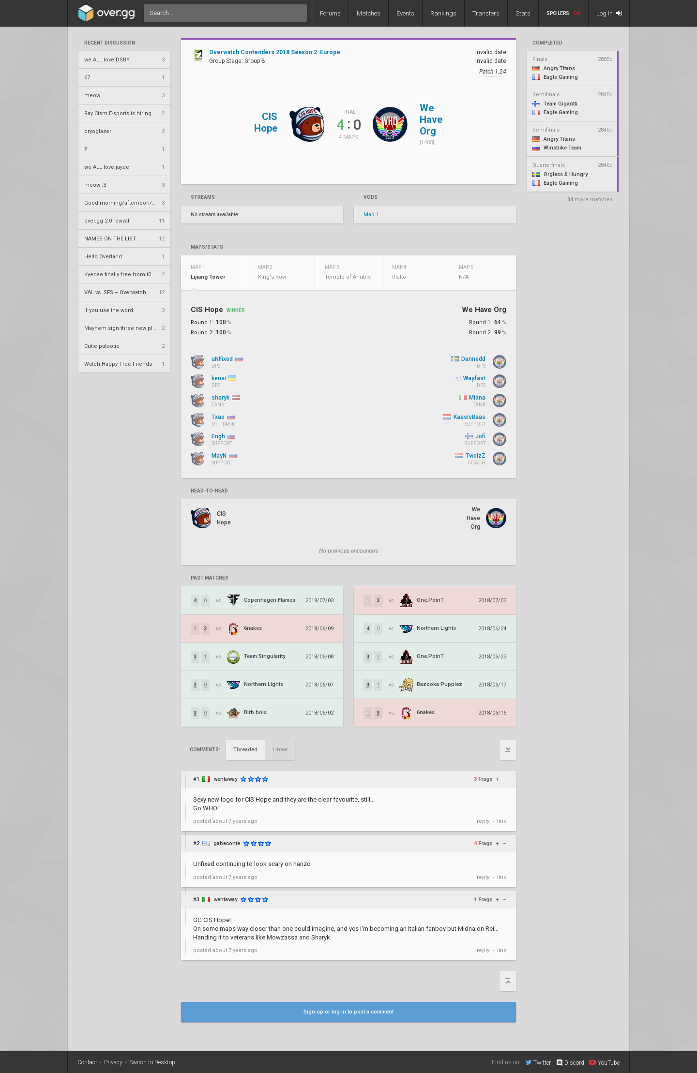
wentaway (225, 779)
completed (547, 43)
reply (483, 821)
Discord (570, 1063)
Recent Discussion (109, 43)
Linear (280, 749)
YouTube (604, 1062)
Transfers (486, 13)
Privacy (113, 1062)
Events (405, 13)
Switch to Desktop (152, 1062)
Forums (330, 13)
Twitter (538, 1062)
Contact (87, 1062)
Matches (368, 13)
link (501, 821)
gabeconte (226, 843)
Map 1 (371, 214)
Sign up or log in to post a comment (348, 1012)
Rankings (443, 13)
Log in (609, 13)
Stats (522, 13)
